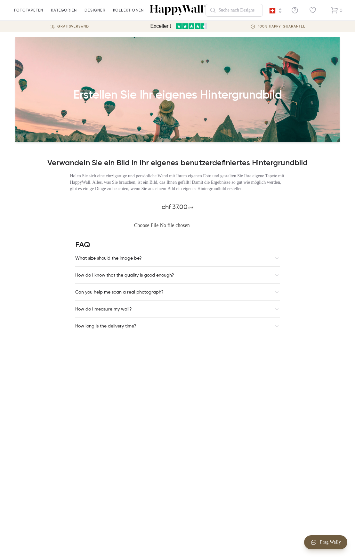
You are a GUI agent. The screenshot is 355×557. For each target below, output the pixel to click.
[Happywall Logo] (178, 10)
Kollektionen (128, 14)
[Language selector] (275, 10)
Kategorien (64, 14)
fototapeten (28, 14)
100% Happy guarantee (282, 26)
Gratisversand (73, 26)
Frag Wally (326, 542)
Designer (95, 14)
